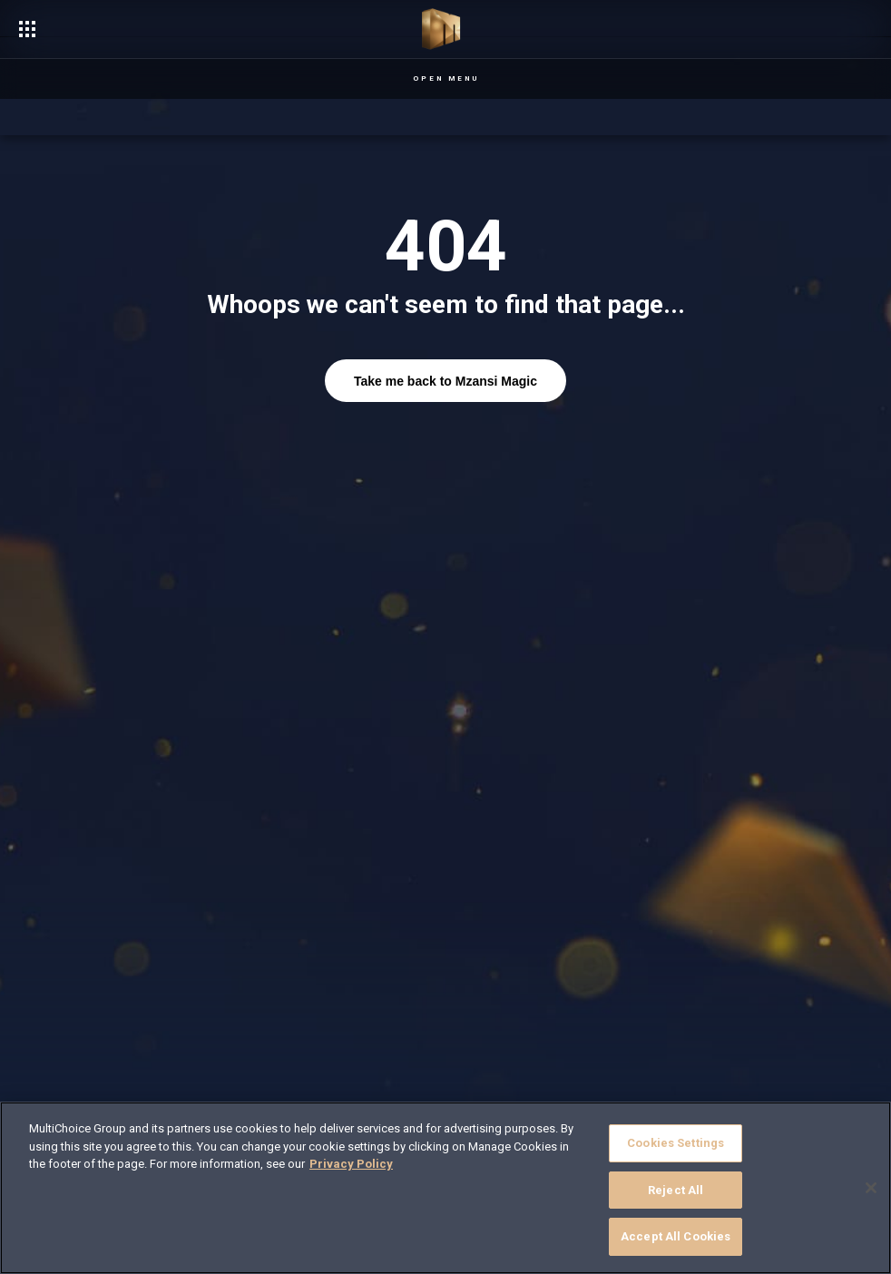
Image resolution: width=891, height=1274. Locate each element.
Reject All (675, 1190)
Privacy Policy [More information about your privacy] (351, 1164)
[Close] (871, 1188)
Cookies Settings (675, 1143)
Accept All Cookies (675, 1236)
